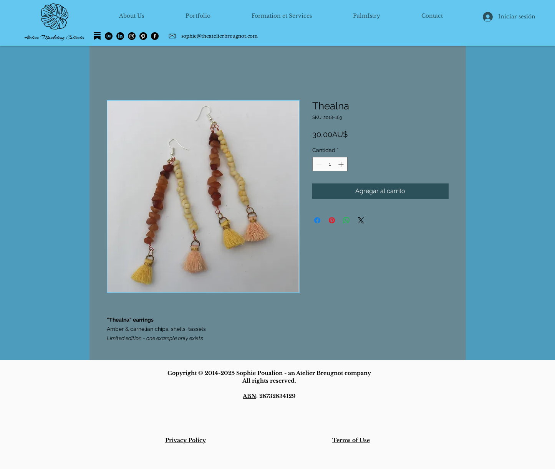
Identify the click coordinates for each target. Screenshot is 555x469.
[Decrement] (318, 164)
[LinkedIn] (120, 36)
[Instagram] (132, 36)
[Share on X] (361, 220)
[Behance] (109, 36)
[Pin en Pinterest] (331, 220)
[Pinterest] (143, 36)
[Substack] (97, 36)
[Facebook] (155, 36)
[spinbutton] (330, 164)
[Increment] (341, 164)
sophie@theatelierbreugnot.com (219, 36)
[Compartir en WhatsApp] (346, 220)
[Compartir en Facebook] (317, 220)
